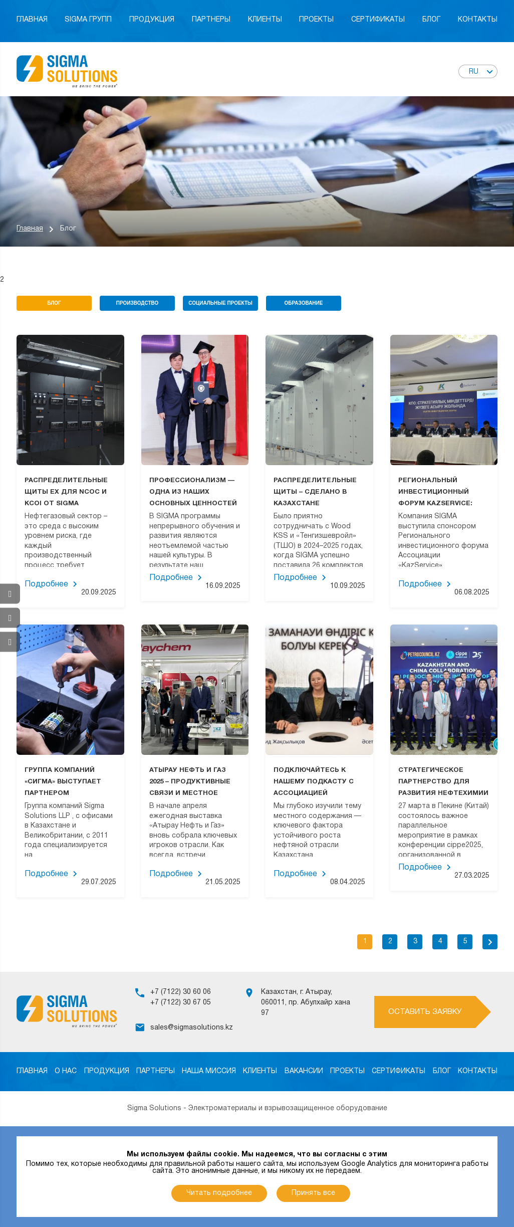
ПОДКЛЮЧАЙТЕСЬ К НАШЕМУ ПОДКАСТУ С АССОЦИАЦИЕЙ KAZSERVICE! (314, 781)
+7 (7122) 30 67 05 (180, 1002)
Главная (32, 20)
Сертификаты (378, 20)
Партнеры (211, 20)
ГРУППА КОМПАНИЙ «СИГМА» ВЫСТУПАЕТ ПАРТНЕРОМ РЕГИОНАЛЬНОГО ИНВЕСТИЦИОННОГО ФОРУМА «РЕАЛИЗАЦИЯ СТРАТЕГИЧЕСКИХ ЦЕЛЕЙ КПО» (70, 781)
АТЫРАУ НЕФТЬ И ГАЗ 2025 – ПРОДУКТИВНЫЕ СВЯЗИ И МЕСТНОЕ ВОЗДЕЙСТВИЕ (189, 781)
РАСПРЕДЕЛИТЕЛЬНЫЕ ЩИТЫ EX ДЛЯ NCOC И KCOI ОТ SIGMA (66, 492)
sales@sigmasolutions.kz (191, 1028)
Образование (304, 303)
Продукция (151, 20)
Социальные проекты (220, 303)
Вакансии (304, 1071)
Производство (137, 303)
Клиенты (265, 20)
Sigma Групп (88, 20)
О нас (66, 1071)
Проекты (316, 20)
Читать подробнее (219, 1193)
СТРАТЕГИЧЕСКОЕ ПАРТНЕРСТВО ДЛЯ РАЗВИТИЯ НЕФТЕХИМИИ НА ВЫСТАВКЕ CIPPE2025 (443, 781)
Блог (431, 20)
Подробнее (46, 584)
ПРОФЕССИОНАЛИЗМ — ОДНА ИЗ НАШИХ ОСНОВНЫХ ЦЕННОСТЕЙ (193, 492)
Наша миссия (209, 1071)
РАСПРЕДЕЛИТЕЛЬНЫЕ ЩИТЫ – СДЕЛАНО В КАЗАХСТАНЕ (315, 492)
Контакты (477, 20)
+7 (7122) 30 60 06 (180, 992)
